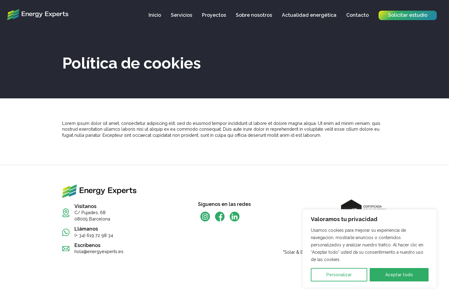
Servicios (181, 15)
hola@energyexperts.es (99, 251)
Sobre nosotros (254, 15)
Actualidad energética (309, 15)
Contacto (357, 15)
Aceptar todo (399, 274)
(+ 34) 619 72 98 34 (93, 235)
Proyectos (214, 15)
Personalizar (339, 274)
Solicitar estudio (407, 15)
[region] (370, 248)
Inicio (155, 15)
